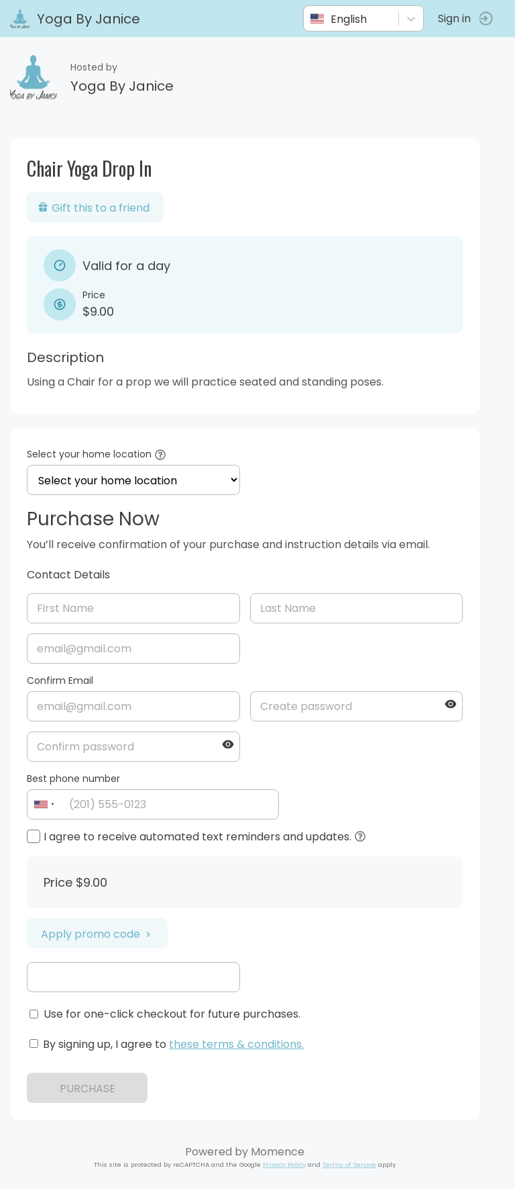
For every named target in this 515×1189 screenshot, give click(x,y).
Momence (277, 1151)
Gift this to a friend (94, 208)
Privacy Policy (284, 1164)
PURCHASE (87, 1088)
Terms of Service (349, 1164)
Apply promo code (97, 934)
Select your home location (89, 454)
